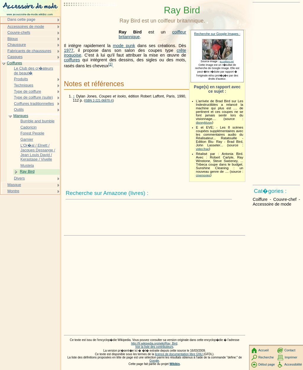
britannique (129, 36)
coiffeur (179, 32)
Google (154, 360)
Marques (20, 115)
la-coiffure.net (227, 61)
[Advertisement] (90, 19)
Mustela (27, 165)
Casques (14, 57)
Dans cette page (21, 19)
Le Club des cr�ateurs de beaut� (33, 70)
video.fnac (202, 148)
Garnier (26, 139)
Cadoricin (28, 127)
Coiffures (14, 63)
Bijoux (12, 38)
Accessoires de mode (25, 26)
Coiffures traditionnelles (34, 103)
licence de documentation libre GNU (179, 354)
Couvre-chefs (18, 32)
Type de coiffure (27, 91)
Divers (19, 178)
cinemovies (203, 175)
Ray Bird (27, 171)
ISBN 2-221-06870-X (99, 100)
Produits (21, 79)
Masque (14, 184)
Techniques (23, 85)
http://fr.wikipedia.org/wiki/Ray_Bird (154, 343)
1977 (68, 50)
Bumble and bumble (37, 121)
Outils (19, 109)
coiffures (72, 59)
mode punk (124, 45)
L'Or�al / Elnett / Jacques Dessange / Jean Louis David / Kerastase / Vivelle (37, 152)
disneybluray (204, 122)
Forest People (32, 133)
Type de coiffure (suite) (33, 97)
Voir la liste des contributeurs (154, 346)
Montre (13, 191)
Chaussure (16, 44)
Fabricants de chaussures (29, 51)
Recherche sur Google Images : (217, 34)
